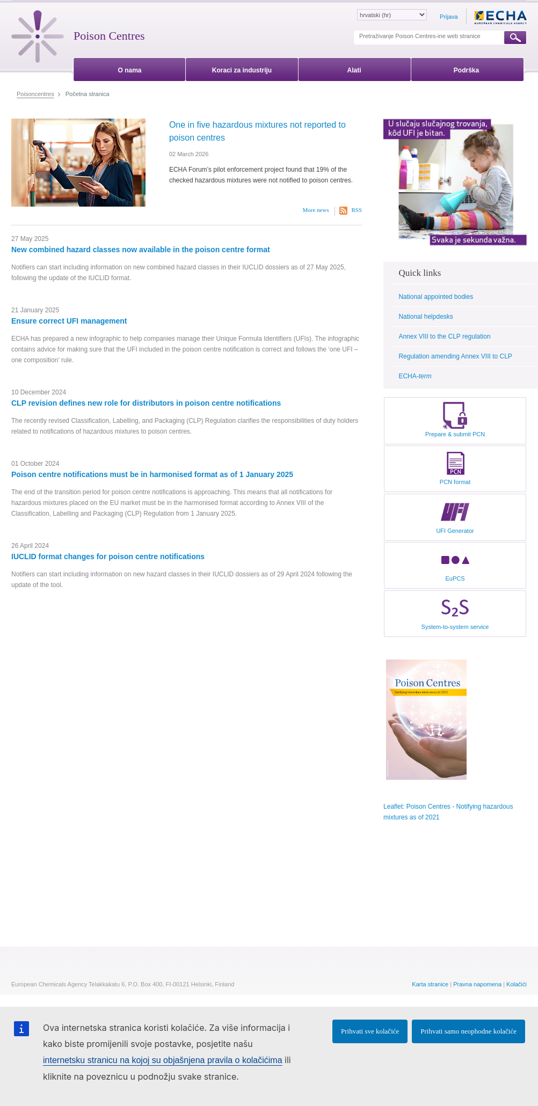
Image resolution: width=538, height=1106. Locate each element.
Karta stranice (430, 984)
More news (316, 210)
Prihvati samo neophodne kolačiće (468, 1031)
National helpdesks (425, 316)
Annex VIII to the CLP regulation (444, 336)
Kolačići (516, 984)
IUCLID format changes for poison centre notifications (108, 556)
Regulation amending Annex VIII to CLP (455, 356)
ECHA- (414, 376)
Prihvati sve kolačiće (370, 1031)
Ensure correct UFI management (69, 321)
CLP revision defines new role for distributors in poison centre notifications (146, 403)
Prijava (449, 16)
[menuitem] (130, 68)
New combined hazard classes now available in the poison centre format (140, 249)
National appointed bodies (435, 297)
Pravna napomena (477, 984)
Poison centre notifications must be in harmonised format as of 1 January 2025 (152, 474)
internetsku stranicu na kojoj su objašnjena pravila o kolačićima (162, 1060)
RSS (356, 210)
